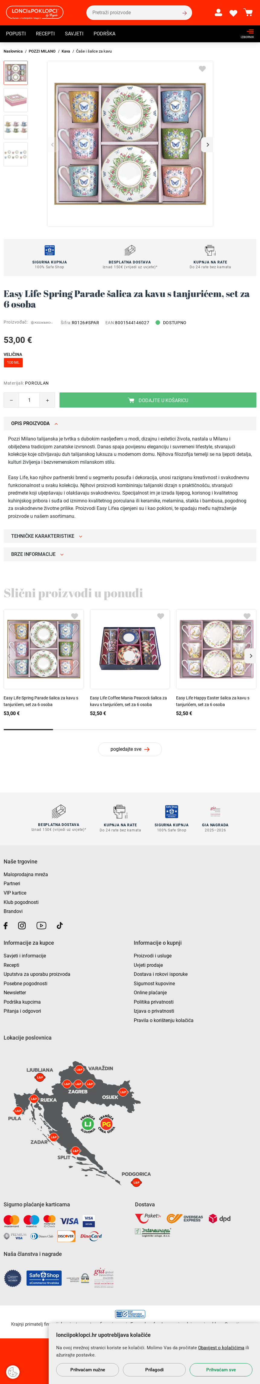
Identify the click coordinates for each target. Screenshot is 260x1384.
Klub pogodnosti (21, 902)
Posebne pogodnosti (25, 983)
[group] (130, 144)
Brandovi (13, 911)
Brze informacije (37, 554)
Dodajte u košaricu (158, 400)
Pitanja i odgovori (22, 1011)
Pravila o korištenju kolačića (164, 1020)
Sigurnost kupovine (154, 983)
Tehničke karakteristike (46, 536)
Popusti (16, 34)
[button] (207, 144)
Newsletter (15, 992)
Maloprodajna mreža (26, 874)
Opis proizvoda (34, 423)
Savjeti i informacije (25, 955)
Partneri (12, 883)
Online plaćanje (150, 992)
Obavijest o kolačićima (221, 1347)
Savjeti (74, 34)
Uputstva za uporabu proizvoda (37, 973)
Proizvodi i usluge (153, 955)
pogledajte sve (126, 749)
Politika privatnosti (154, 1001)
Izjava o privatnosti (154, 1011)
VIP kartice (15, 892)
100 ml (13, 362)
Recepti (45, 34)
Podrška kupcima (22, 1001)
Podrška (104, 34)
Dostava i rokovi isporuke (161, 973)
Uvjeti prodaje (148, 964)
